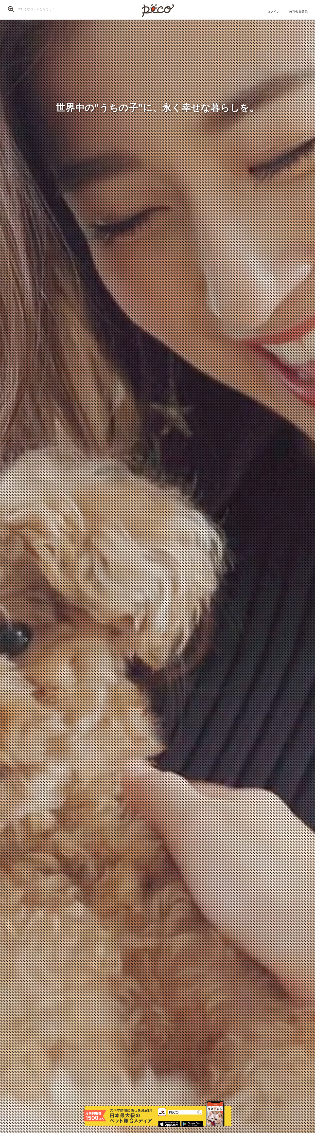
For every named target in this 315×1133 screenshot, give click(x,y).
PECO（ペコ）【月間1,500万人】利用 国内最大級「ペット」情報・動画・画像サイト (157, 10)
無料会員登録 (298, 11)
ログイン (273, 11)
